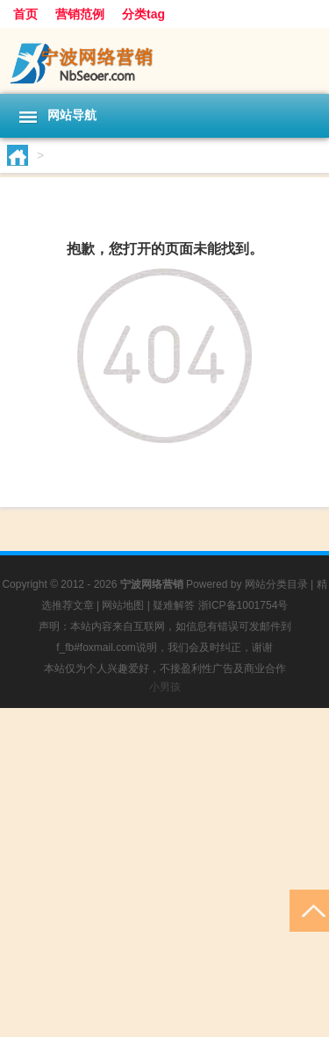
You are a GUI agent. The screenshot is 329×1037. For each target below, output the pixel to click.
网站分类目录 (276, 584)
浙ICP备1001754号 (243, 605)
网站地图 (123, 605)
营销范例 (79, 14)
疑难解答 (174, 605)
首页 (25, 14)
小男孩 (165, 687)
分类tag (143, 14)
